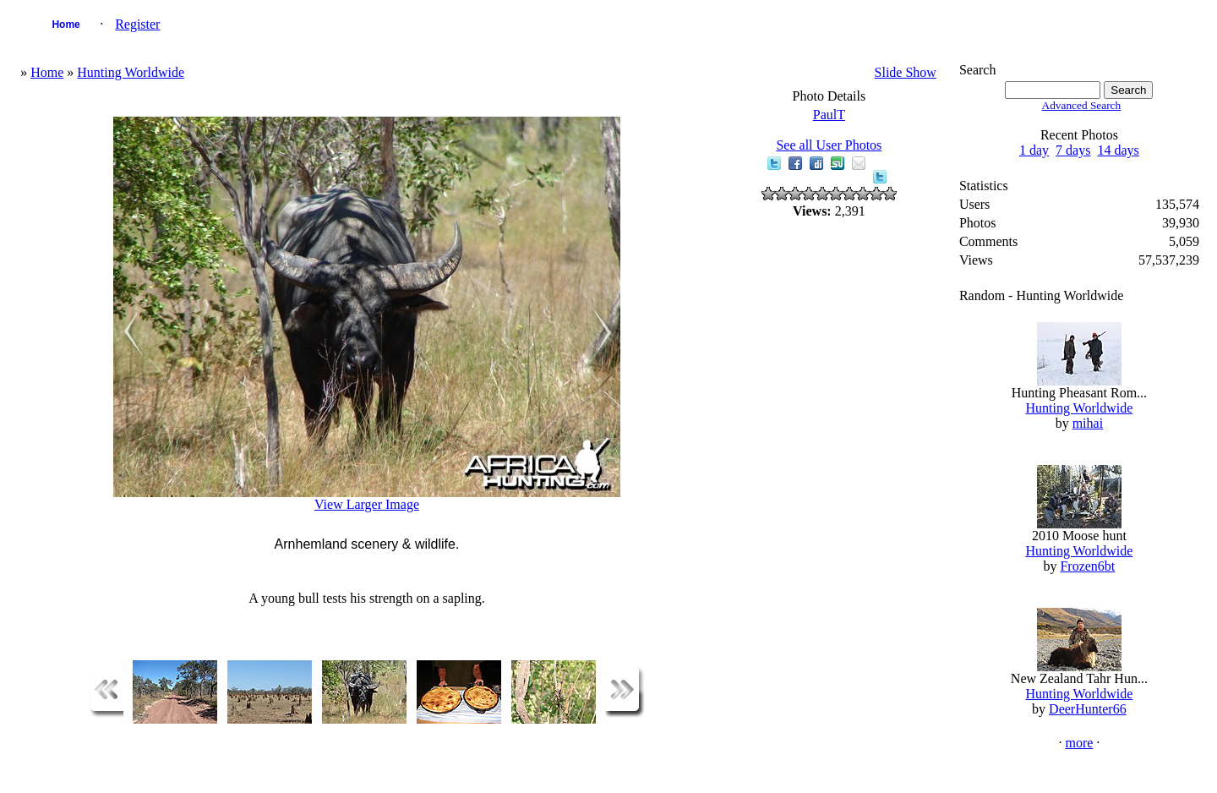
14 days (1117, 150)
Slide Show (905, 72)
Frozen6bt (1087, 566)
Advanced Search (1081, 105)
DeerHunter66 (1088, 709)
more (1079, 743)
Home (65, 24)
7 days (1073, 150)
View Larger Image (366, 504)
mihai (1087, 423)
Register (137, 24)
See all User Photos (828, 145)
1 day (1034, 150)
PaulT (829, 114)
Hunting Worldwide (130, 72)
